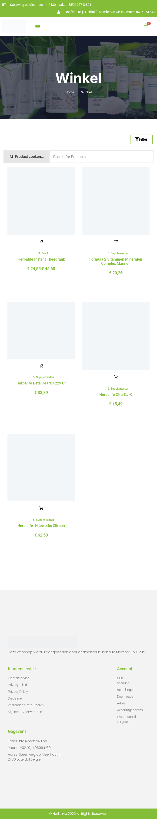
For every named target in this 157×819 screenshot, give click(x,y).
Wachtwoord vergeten (125, 719)
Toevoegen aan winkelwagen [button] (115, 241)
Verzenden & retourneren (26, 705)
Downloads (125, 696)
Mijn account (123, 680)
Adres (121, 703)
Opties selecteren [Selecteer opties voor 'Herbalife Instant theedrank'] (41, 241)
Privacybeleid (17, 685)
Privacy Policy (18, 691)
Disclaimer (15, 698)
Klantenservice (18, 678)
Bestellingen (125, 690)
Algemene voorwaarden (25, 712)
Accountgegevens (125, 710)
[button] (37, 26)
